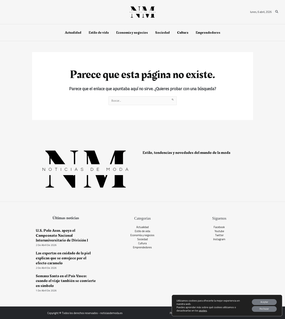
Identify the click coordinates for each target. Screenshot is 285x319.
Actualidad (142, 227)
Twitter (219, 235)
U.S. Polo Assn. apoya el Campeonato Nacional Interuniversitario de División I (61, 235)
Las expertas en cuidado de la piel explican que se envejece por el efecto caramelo (63, 258)
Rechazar (262, 308)
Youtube (219, 231)
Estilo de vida (142, 231)
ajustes (203, 309)
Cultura (142, 243)
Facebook (219, 227)
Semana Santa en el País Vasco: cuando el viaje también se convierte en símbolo (66, 280)
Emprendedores (142, 248)
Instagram (219, 239)
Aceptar (262, 300)
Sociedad (142, 239)
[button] (277, 12)
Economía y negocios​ (142, 235)
